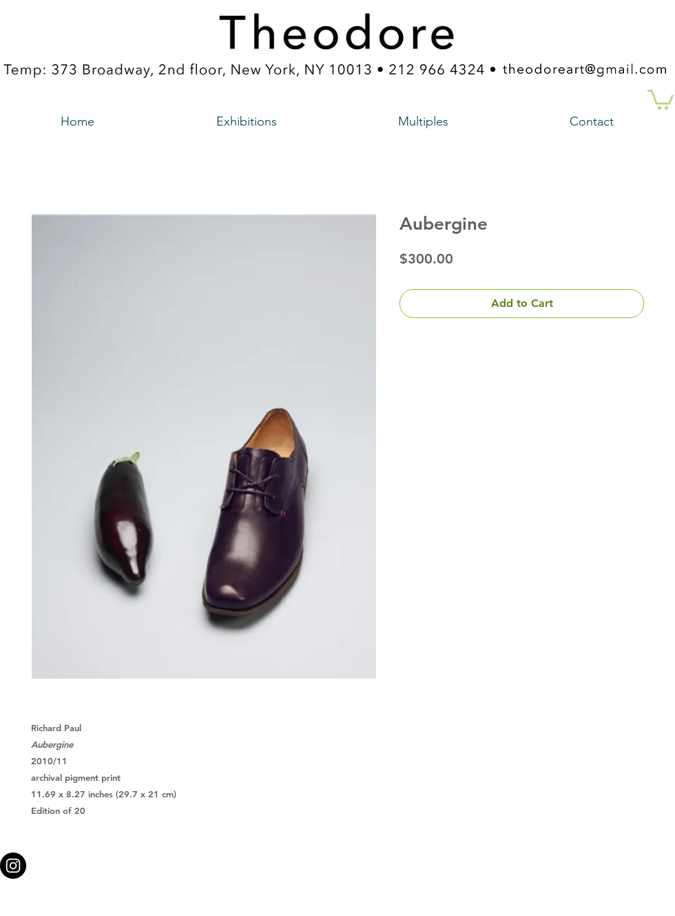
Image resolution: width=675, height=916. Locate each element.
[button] (660, 99)
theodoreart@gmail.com (279, 861)
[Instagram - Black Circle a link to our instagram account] (13, 866)
